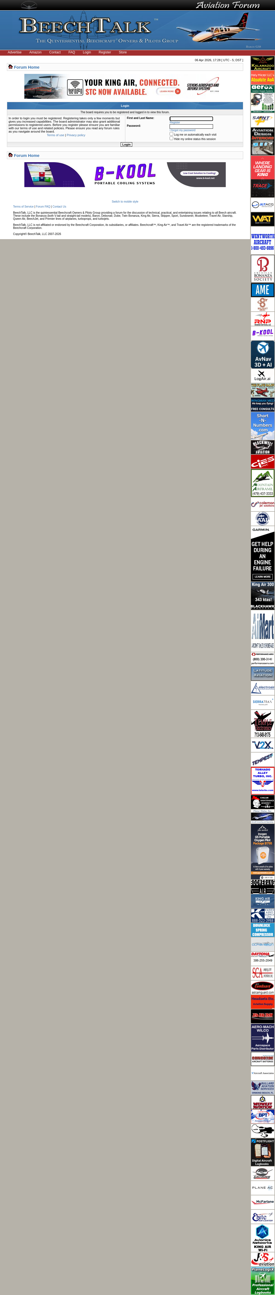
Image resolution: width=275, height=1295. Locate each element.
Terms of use (55, 135)
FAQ (71, 52)
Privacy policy (76, 135)
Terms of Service (23, 206)
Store (123, 52)
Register (105, 52)
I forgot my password (183, 130)
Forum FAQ (43, 206)
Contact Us (59, 206)
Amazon (35, 52)
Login (87, 52)
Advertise (15, 52)
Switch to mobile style (125, 201)
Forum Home (27, 67)
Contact (55, 52)
